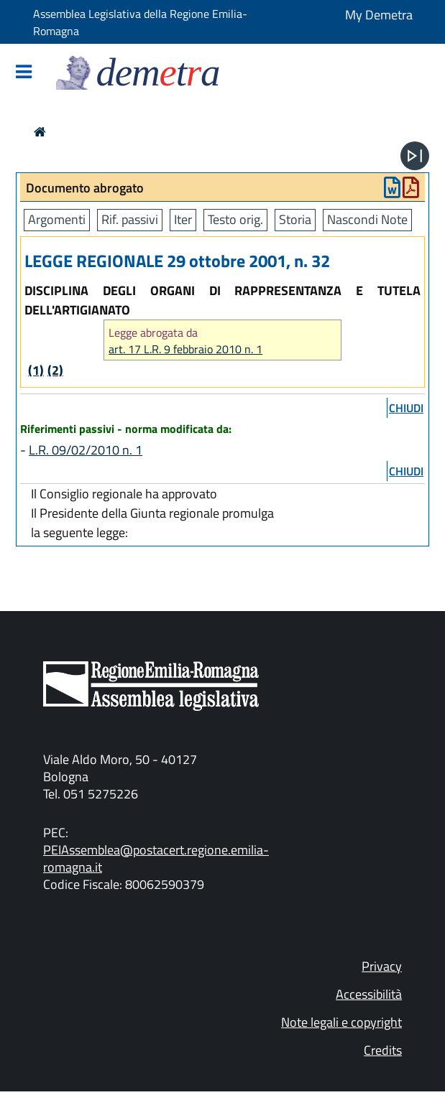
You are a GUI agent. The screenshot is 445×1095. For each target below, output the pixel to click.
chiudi (406, 407)
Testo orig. (235, 219)
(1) (36, 370)
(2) (55, 370)
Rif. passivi (129, 219)
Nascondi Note (367, 219)
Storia (295, 219)
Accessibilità (369, 994)
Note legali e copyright (341, 1022)
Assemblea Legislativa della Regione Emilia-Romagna (140, 22)
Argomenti (57, 219)
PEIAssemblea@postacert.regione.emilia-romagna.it (156, 858)
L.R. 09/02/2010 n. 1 (85, 450)
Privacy (382, 966)
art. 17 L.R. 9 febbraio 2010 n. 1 (185, 349)
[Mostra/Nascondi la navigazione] (24, 72)
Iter (183, 219)
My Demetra (379, 14)
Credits (383, 1050)
